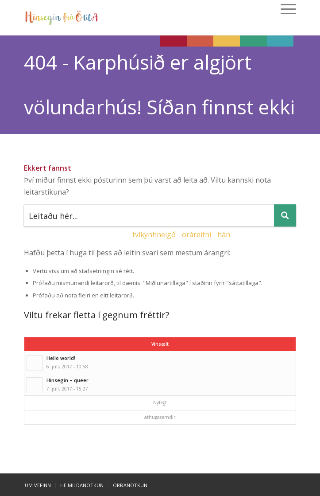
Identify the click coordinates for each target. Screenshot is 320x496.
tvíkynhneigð (154, 234)
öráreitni (196, 234)
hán (223, 234)
